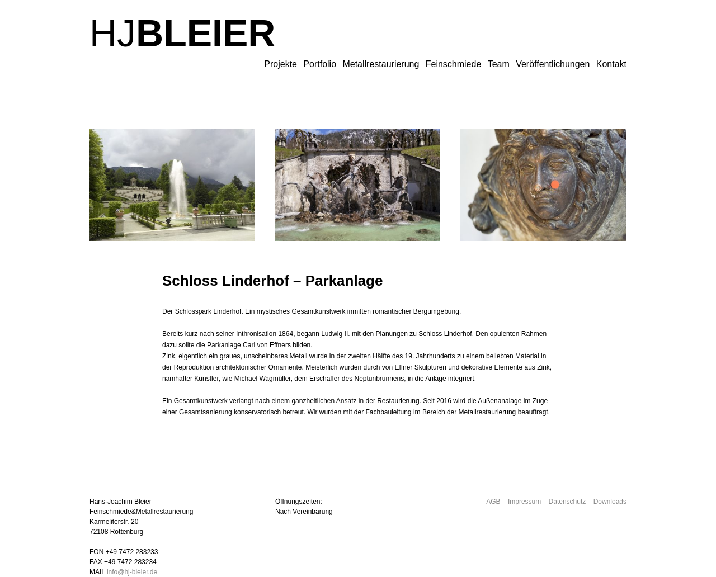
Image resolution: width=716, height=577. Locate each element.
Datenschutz (567, 501)
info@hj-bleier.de (132, 572)
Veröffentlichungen (553, 64)
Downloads (609, 501)
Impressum (524, 501)
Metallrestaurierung (380, 64)
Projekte (280, 64)
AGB (493, 501)
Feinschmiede (454, 64)
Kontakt (611, 64)
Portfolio (319, 64)
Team (499, 64)
